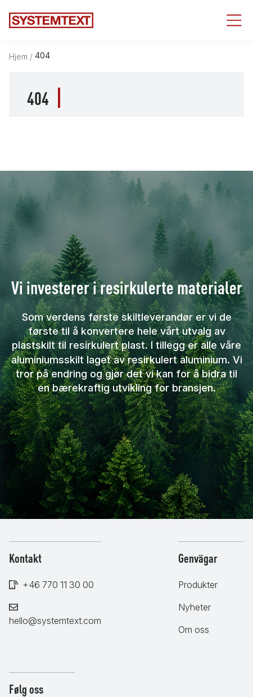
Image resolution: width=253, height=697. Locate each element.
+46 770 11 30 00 (58, 584)
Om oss (193, 629)
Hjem (18, 56)
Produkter (198, 584)
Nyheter (194, 607)
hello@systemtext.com (55, 620)
